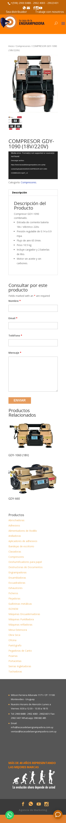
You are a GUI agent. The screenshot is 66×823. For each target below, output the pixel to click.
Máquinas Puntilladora (21, 619)
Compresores (23, 46)
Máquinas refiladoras (20, 624)
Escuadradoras (16, 582)
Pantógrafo (14, 645)
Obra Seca (14, 635)
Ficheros (13, 593)
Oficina (12, 640)
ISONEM (13, 608)
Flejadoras (14, 598)
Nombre (14, 301)
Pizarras (13, 656)
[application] (33, 165)
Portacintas (14, 661)
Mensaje (14, 352)
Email (12, 318)
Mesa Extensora (17, 629)
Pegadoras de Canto (20, 650)
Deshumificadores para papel (25, 562)
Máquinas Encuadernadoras (24, 614)
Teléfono (15, 335)
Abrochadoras (16, 520)
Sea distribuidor (16, 12)
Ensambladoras (17, 577)
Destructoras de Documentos (25, 567)
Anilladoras (14, 535)
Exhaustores (15, 588)
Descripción (19, 192)
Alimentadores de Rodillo (22, 530)
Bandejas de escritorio (21, 546)
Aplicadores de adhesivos (22, 541)
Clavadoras (14, 551)
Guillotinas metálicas (20, 603)
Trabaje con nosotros (49, 12)
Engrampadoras (17, 572)
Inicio (11, 46)
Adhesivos (14, 525)
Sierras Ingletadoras (19, 666)
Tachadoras (15, 671)
